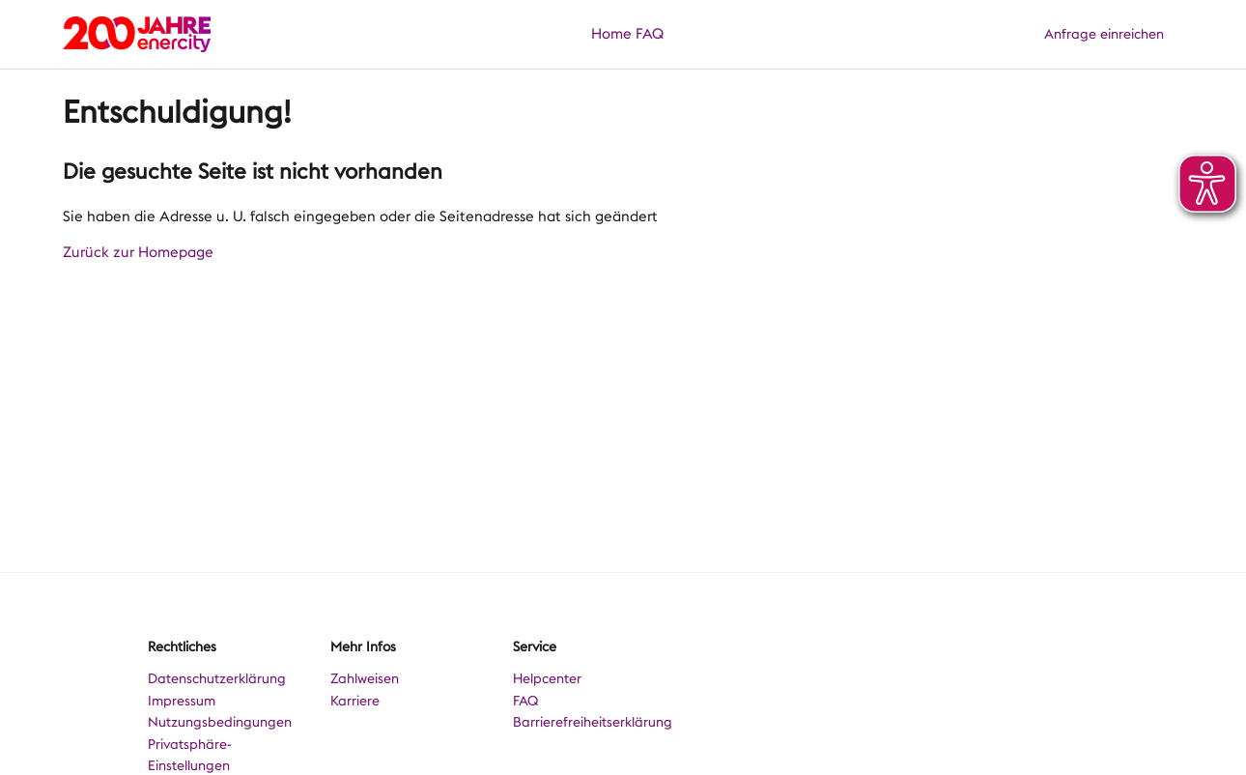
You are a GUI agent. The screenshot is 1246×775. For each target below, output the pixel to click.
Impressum (181, 700)
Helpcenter (547, 678)
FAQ (650, 33)
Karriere (355, 700)
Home (611, 33)
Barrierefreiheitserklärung (592, 722)
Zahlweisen (364, 678)
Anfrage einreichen (1104, 34)
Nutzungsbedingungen (220, 722)
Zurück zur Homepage (138, 252)
